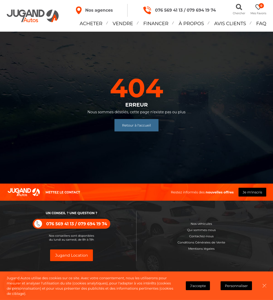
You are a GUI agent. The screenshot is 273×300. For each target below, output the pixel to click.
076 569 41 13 (168, 10)
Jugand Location (71, 255)
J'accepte (198, 286)
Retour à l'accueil (136, 125)
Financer (155, 23)
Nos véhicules (201, 224)
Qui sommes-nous (201, 230)
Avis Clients (230, 23)
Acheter (91, 23)
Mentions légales (201, 248)
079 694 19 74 (200, 10)
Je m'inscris (252, 192)
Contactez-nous (201, 236)
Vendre (123, 23)
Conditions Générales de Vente (201, 242)
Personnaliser (236, 286)
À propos (191, 23)
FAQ (261, 23)
